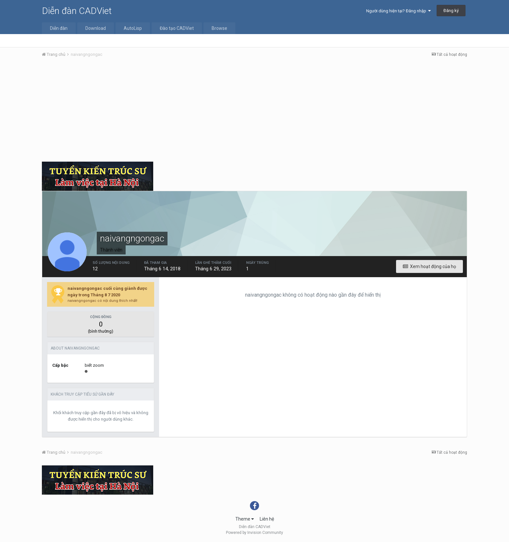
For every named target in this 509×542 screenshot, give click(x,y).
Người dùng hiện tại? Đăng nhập (398, 10)
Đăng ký (451, 10)
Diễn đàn (59, 28)
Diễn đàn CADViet (77, 11)
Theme (244, 519)
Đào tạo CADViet (177, 28)
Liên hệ (267, 519)
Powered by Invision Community (254, 532)
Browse (219, 28)
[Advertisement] (254, 111)
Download (95, 28)
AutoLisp (133, 28)
